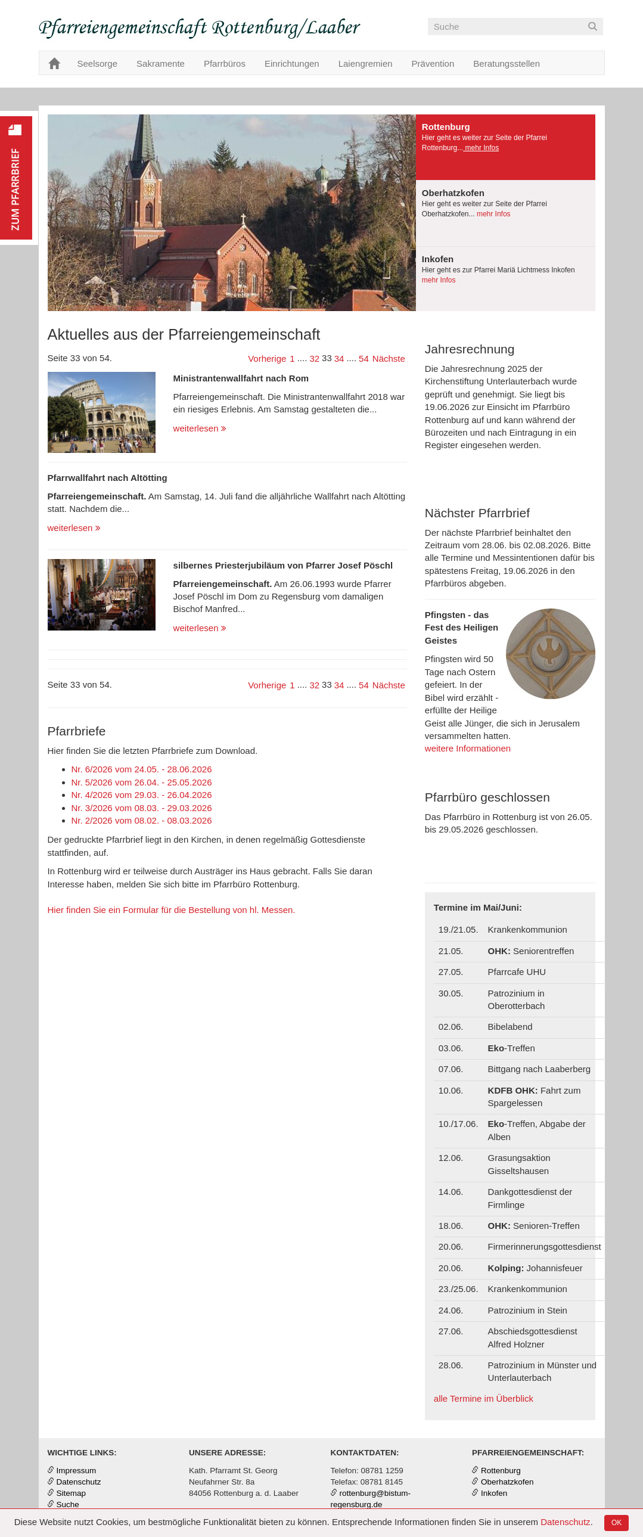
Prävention (433, 63)
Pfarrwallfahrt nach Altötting (107, 478)
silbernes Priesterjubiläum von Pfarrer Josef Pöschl (283, 565)
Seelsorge (97, 63)
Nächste (388, 358)
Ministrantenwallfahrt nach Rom (241, 378)
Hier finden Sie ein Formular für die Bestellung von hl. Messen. (172, 910)
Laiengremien (365, 63)
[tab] (506, 147)
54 (364, 358)
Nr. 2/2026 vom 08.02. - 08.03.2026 (142, 820)
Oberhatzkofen (507, 1481)
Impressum (77, 1470)
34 (339, 358)
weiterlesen (199, 428)
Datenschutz (565, 1522)
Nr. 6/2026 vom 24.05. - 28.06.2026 (142, 769)
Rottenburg (501, 1470)
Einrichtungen (292, 63)
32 (314, 358)
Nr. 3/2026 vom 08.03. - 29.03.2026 (142, 808)
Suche (68, 1504)
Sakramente (160, 63)
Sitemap (71, 1493)
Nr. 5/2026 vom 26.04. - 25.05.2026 (142, 782)
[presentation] (506, 147)
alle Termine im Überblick (483, 1398)
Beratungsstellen (506, 63)
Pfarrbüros (225, 63)
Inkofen (494, 1493)
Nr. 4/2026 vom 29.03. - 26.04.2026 (142, 795)
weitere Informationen (468, 748)
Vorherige (267, 358)
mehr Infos (481, 148)
